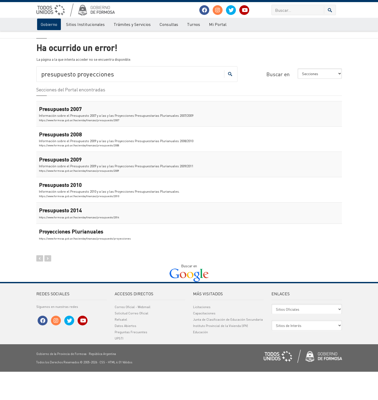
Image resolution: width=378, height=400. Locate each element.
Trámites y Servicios (132, 24)
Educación (200, 360)
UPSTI (119, 367)
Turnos (193, 24)
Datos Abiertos (125, 354)
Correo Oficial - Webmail (132, 335)
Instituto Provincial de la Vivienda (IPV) (220, 354)
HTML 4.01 (115, 390)
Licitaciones (202, 335)
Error (58, 36)
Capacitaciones (204, 341)
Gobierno (49, 24)
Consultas (169, 24)
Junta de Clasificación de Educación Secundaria (228, 348)
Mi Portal (217, 24)
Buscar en (278, 102)
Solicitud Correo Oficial (131, 341)
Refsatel (121, 348)
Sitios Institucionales (85, 24)
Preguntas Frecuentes (131, 360)
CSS (102, 390)
